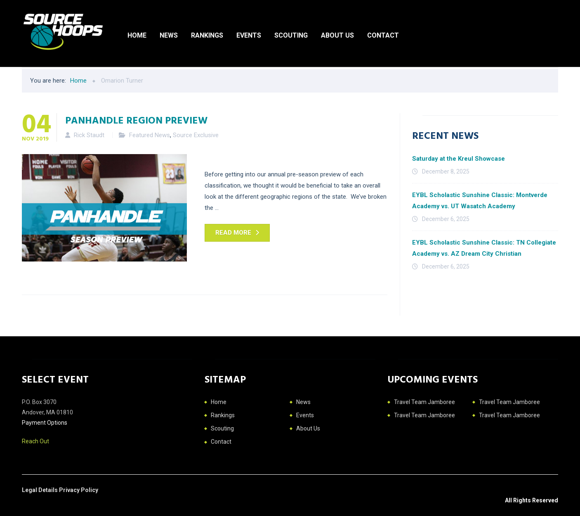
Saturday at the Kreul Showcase (458, 158)
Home (136, 35)
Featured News (149, 135)
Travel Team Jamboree (424, 402)
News (169, 35)
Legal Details (40, 490)
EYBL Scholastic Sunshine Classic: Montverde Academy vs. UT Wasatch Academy (479, 200)
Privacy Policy (78, 490)
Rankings (207, 35)
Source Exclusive (196, 135)
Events (248, 35)
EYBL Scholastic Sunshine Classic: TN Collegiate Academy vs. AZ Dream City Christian (484, 248)
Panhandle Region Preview (136, 119)
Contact (383, 35)
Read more (233, 232)
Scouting (291, 35)
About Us (337, 35)
